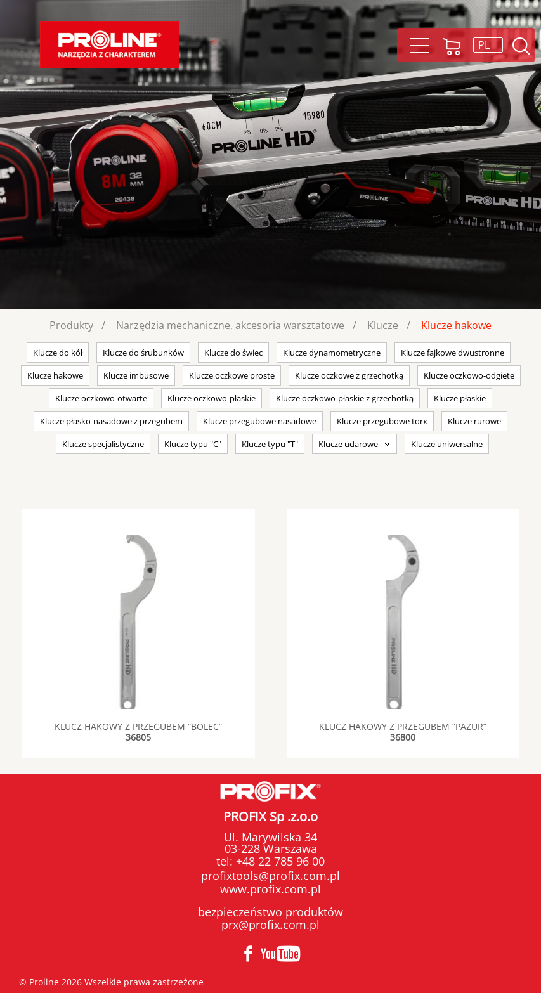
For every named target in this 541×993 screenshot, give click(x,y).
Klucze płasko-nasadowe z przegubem (111, 421)
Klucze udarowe (348, 444)
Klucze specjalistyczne (103, 444)
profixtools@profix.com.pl (270, 875)
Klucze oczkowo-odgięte (469, 375)
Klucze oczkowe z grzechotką (349, 375)
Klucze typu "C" (192, 444)
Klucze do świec (233, 352)
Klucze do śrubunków (143, 352)
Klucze (382, 325)
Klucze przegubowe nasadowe (259, 421)
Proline (109, 44)
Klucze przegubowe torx (382, 421)
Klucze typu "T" (270, 444)
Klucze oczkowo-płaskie (211, 398)
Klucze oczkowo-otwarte (101, 398)
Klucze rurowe (474, 421)
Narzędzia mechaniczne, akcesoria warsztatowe (230, 325)
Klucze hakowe (456, 325)
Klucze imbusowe (136, 375)
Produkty (71, 325)
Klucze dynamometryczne (332, 352)
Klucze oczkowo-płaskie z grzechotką (345, 398)
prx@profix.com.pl (270, 924)
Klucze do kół (57, 352)
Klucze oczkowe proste (232, 375)
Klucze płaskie (460, 398)
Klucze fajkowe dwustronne (452, 352)
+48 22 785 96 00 (279, 861)
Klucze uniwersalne (447, 444)
